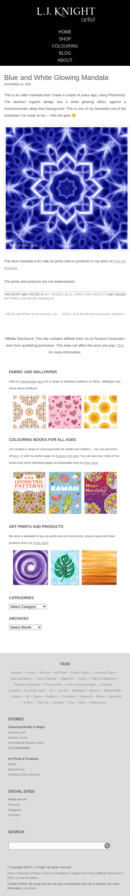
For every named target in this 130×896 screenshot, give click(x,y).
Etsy (11, 747)
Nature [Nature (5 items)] (16, 696)
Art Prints (12, 298)
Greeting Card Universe (24, 774)
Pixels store (40, 543)
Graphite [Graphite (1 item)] (14, 690)
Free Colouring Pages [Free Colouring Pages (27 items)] (81, 684)
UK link (73, 456)
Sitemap (23, 873)
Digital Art (30, 298)
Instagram (14, 809)
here (16, 456)
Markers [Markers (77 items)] (94, 690)
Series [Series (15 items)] (100, 696)
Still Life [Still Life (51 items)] (43, 702)
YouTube (14, 815)
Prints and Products (90, 294)
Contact (21, 877)
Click (120, 345)
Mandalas (46, 298)
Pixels (12, 764)
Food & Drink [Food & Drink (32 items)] (53, 684)
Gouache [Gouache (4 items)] (106, 684)
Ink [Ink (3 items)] (51, 690)
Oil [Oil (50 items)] (27, 696)
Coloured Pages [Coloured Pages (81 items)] (104, 672)
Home (65, 32)
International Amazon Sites (26, 742)
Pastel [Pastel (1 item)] (38, 696)
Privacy (36, 873)
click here (30, 888)
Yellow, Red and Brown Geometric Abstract (93, 314)
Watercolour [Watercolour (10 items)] (98, 702)
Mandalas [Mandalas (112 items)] (78, 690)
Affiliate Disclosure (109, 873)
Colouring (65, 46)
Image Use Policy (83, 873)
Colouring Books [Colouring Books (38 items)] (21, 678)
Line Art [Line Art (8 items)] (63, 690)
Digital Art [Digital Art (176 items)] (67, 678)
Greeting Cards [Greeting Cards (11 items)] (34, 690)
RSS (10, 877)
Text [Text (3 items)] (71, 702)
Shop (65, 39)
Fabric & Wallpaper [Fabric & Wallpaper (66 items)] (104, 678)
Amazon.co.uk (17, 737)
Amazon (60, 456)
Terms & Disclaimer (56, 873)
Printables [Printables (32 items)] (68, 696)
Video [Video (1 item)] (82, 702)
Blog (65, 53)
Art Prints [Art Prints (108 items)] (60, 672)
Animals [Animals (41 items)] (44, 672)
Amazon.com (17, 732)
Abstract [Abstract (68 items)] (16, 672)
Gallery (33, 877)
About (65, 60)
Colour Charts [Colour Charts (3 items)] (80, 672)
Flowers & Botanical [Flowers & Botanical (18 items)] (27, 684)
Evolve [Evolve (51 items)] (82, 678)
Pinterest (14, 804)
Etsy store (91, 462)
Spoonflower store (32, 381)
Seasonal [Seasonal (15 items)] (85, 696)
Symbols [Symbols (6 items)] (58, 702)
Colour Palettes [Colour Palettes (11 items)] (46, 678)
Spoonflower (16, 769)
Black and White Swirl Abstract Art (30, 314)
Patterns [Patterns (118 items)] (51, 696)
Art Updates (53, 294)
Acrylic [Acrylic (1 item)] (31, 672)
